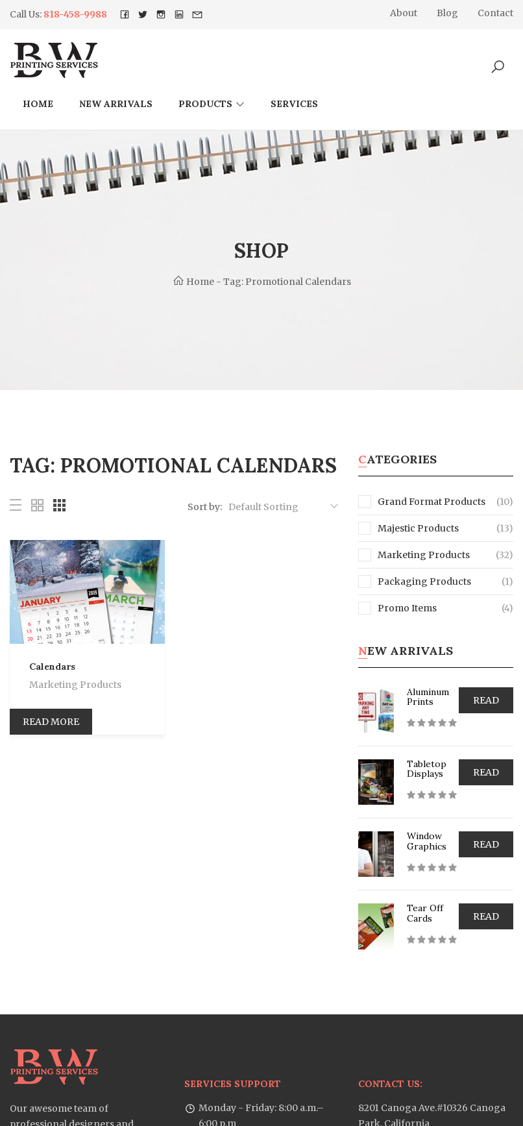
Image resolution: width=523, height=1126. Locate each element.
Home (38, 104)
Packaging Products (414, 581)
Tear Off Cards (425, 913)
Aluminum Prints (428, 696)
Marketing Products (75, 685)
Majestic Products (408, 528)
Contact (495, 13)
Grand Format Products (421, 502)
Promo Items (397, 608)
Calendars (52, 666)
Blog (447, 13)
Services (294, 104)
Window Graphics (426, 840)
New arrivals (115, 104)
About (403, 13)
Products (205, 104)
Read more (51, 722)
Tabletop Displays (426, 768)
